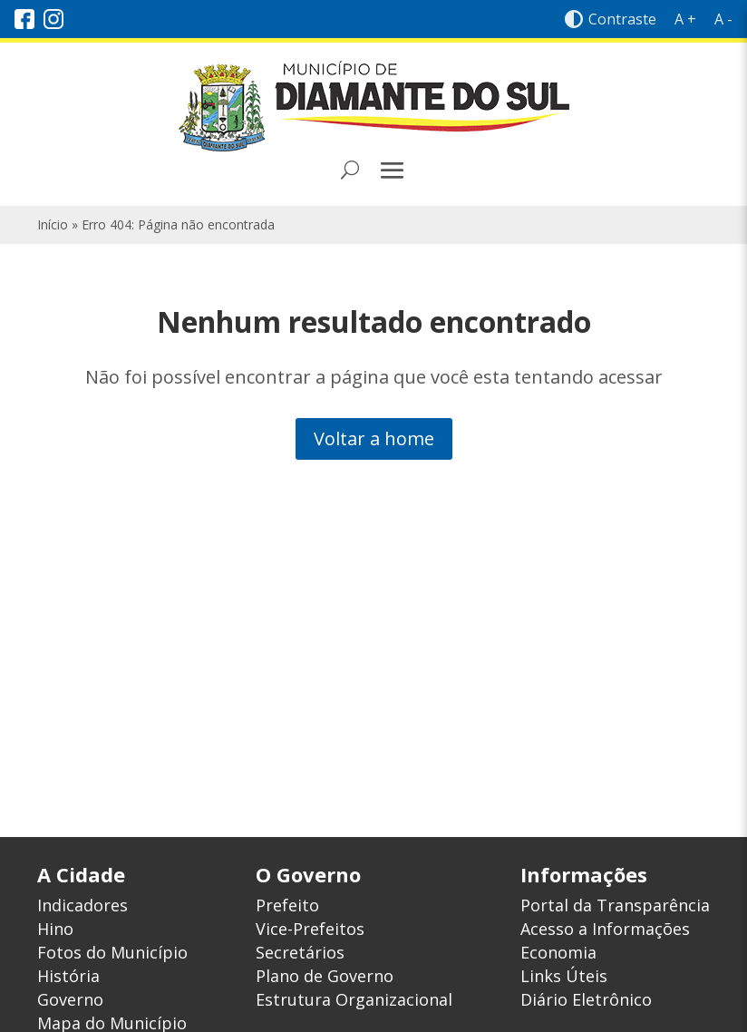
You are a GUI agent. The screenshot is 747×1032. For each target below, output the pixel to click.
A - (723, 19)
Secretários (300, 952)
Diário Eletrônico (586, 999)
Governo (70, 999)
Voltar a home (374, 438)
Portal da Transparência (615, 905)
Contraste (610, 19)
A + (685, 19)
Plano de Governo (324, 976)
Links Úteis (563, 976)
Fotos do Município (112, 952)
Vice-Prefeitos (310, 929)
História (68, 976)
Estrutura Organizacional (354, 999)
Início (52, 224)
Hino (55, 929)
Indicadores (82, 905)
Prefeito (287, 905)
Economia (558, 952)
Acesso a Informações (605, 929)
